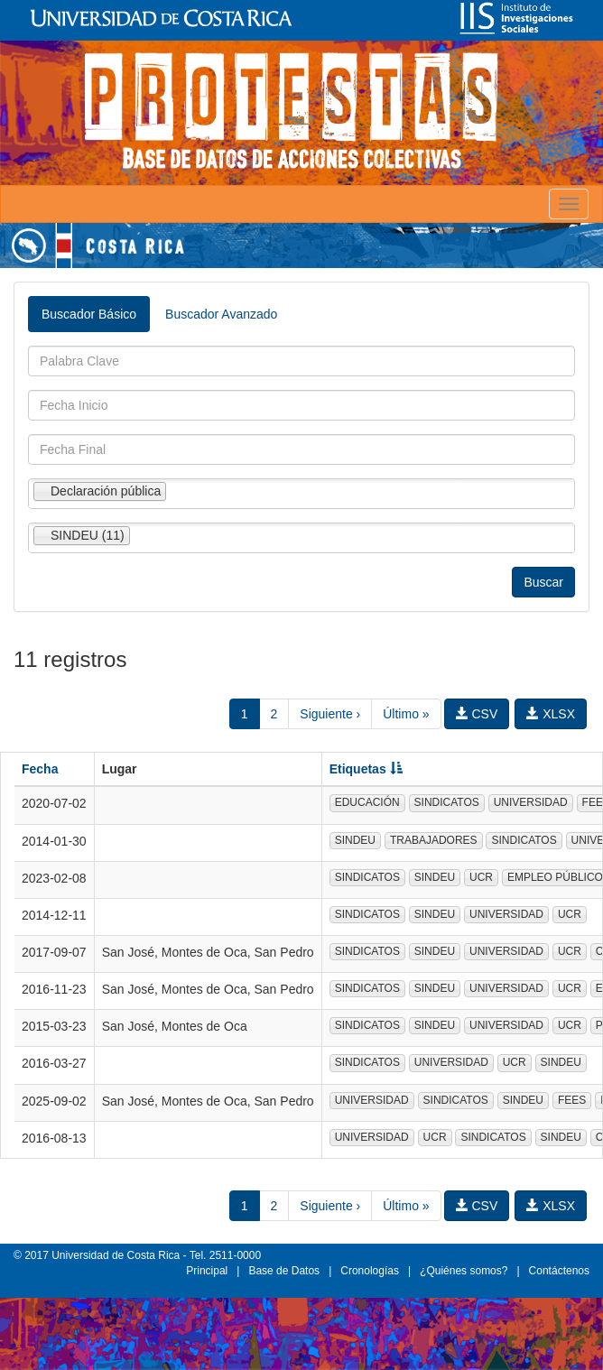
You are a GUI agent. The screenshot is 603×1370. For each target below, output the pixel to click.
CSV (477, 714)
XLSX (550, 714)
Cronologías (369, 1270)
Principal (206, 1270)
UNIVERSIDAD (531, 802)
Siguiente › (330, 714)
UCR (481, 877)
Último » (406, 714)
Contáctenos (559, 1270)
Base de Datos (284, 1270)
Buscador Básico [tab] (89, 314)
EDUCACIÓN (367, 802)
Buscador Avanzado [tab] (221, 314)
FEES (572, 1100)
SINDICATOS (446, 802)
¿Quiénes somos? (463, 1270)
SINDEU (355, 840)
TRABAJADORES (434, 840)
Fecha (40, 769)
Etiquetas (366, 769)
